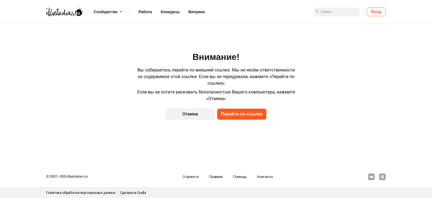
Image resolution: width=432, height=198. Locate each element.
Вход (376, 11)
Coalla (141, 193)
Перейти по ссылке (242, 114)
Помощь (240, 177)
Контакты (265, 177)
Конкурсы (170, 12)
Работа (145, 12)
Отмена (190, 114)
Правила (216, 177)
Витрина (196, 12)
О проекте (191, 177)
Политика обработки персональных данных (81, 193)
